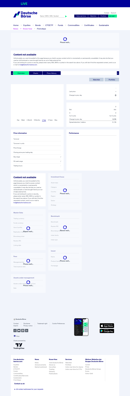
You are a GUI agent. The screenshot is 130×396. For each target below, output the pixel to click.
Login (112, 16)
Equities (26, 25)
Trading (51, 369)
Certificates (89, 25)
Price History (51, 73)
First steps (41, 28)
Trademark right (42, 323)
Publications (53, 374)
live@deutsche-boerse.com (28, 65)
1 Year (44, 120)
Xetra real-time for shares (74, 367)
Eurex (87, 371)
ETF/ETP (49, 25)
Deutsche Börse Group (93, 369)
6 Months (37, 120)
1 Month (29, 120)
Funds (60, 25)
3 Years (50, 120)
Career (87, 365)
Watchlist (93, 16)
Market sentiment (41, 367)
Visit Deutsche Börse (56, 363)
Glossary (52, 371)
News (15, 28)
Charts (35, 73)
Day (18, 120)
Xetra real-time (81, 16)
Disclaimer (26, 323)
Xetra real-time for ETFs (73, 369)
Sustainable (104, 25)
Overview (21, 73)
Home (16, 25)
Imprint (15, 326)
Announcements (40, 365)
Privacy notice (27, 326)
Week (23, 120)
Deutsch (113, 13)
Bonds (38, 25)
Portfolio (103, 16)
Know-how (27, 28)
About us (52, 365)
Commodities (73, 25)
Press (87, 367)
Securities (52, 367)
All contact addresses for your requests (28, 389)
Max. (56, 120)
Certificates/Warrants (20, 376)
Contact (106, 13)
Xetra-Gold (89, 373)
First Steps (17, 380)
